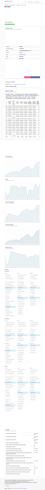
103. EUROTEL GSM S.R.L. (33, 380)
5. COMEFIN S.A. (7, 352)
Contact (15, 483)
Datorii (28, 97)
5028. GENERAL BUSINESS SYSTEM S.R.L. (10, 282)
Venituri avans (8, 95)
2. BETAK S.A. (7, 299)
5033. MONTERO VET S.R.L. (8, 291)
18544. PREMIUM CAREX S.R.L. (8, 384)
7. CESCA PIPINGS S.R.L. (20, 308)
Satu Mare (21, 52)
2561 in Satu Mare (23, 84)
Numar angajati (23, 98)
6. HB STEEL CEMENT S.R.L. (21, 401)
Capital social (27, 95)
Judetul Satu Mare (22, 54)
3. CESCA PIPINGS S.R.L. (20, 396)
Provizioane (33, 97)
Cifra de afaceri (11, 94)
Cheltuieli (35, 94)
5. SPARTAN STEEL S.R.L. (33, 352)
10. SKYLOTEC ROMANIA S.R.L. (8, 361)
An (6, 94)
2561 (10, 84)
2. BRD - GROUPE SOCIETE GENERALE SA (10, 371)
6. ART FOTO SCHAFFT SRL (21, 306)
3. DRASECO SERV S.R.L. (8, 396)
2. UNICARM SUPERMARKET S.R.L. (22, 324)
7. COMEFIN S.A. (7, 308)
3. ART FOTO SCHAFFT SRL (33, 301)
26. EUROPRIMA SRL (32, 293)
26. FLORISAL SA (20, 331)
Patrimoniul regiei (16, 98)
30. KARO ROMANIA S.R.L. (21, 338)
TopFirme (7, 485)
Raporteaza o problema (35, 77)
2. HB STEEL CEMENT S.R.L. (33, 299)
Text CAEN (33, 98)
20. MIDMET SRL (7, 401)
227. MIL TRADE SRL (20, 380)
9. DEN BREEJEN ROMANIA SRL (9, 312)
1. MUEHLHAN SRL (7, 392)
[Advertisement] (13, 14)
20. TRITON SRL (32, 282)
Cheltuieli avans (15, 95)
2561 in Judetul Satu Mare (15, 84)
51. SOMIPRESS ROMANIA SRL (21, 282)
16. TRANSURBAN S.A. (32, 340)
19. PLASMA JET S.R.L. (8, 399)
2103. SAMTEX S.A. (7, 340)
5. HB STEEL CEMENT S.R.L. (21, 352)
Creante (19, 97)
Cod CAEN (28, 98)
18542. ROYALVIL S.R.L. (7, 380)
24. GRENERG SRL (32, 289)
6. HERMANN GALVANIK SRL (21, 354)
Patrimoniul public (9, 98)
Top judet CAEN (19, 343)
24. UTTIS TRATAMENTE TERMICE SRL (9, 408)
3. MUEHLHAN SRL (7, 348)
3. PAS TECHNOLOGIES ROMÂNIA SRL (9, 301)
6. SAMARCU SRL (7, 354)
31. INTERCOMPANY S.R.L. (21, 340)
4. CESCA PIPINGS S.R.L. (33, 303)
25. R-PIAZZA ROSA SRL (8, 410)
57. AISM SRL (19, 293)
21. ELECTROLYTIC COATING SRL (9, 403)
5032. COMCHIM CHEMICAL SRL (9, 289)
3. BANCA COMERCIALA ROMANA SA (9, 373)
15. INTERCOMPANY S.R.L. (33, 338)
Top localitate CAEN (31, 343)
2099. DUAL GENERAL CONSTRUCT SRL (9, 333)
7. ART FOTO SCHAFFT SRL (21, 403)
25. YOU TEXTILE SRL (20, 329)
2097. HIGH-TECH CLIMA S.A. (8, 329)
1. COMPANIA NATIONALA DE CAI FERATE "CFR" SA (10, 322)
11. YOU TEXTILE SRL (32, 331)
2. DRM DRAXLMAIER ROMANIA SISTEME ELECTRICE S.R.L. (35, 324)
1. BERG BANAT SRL (7, 297)
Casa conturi (24, 97)
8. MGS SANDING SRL (20, 310)
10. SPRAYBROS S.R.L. (20, 361)
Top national (6, 273)
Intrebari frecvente (24, 488)
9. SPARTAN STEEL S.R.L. (20, 312)
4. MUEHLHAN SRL (7, 303)
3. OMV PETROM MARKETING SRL (9, 278)
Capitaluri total (21, 95)
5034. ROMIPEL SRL (7, 293)
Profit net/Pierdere (25, 94)
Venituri (31, 94)
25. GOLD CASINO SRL (32, 291)
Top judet (18, 273)
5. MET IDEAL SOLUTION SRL (21, 399)
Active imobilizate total (34, 95)
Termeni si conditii (14, 488)
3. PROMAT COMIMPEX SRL (21, 278)
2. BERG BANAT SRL (7, 394)
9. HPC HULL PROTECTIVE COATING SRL (9, 359)
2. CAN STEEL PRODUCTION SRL (21, 299)
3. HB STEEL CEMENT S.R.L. (21, 301)
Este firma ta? (27, 77)
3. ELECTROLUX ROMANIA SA (33, 278)
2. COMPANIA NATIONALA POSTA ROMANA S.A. (10, 324)
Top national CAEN (7, 343)
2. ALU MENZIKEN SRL (20, 371)
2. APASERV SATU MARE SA (33, 371)
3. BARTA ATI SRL (32, 373)
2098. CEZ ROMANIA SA (8, 331)
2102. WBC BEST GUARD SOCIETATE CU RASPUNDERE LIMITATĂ (10, 338)
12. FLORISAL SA (32, 333)
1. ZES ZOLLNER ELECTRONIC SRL (21, 322)
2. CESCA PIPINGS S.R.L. (33, 394)
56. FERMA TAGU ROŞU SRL (21, 291)
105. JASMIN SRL (32, 384)
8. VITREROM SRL (7, 310)
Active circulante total (10, 97)
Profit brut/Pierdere (18, 94)
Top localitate (31, 273)
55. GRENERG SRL (20, 289)
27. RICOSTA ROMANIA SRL (21, 333)
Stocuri (15, 97)
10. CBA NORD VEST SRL (33, 329)
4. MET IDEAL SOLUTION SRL (21, 303)
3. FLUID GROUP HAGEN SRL (21, 373)
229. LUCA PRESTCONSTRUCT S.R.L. (22, 384)
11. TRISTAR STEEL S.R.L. (8, 363)
